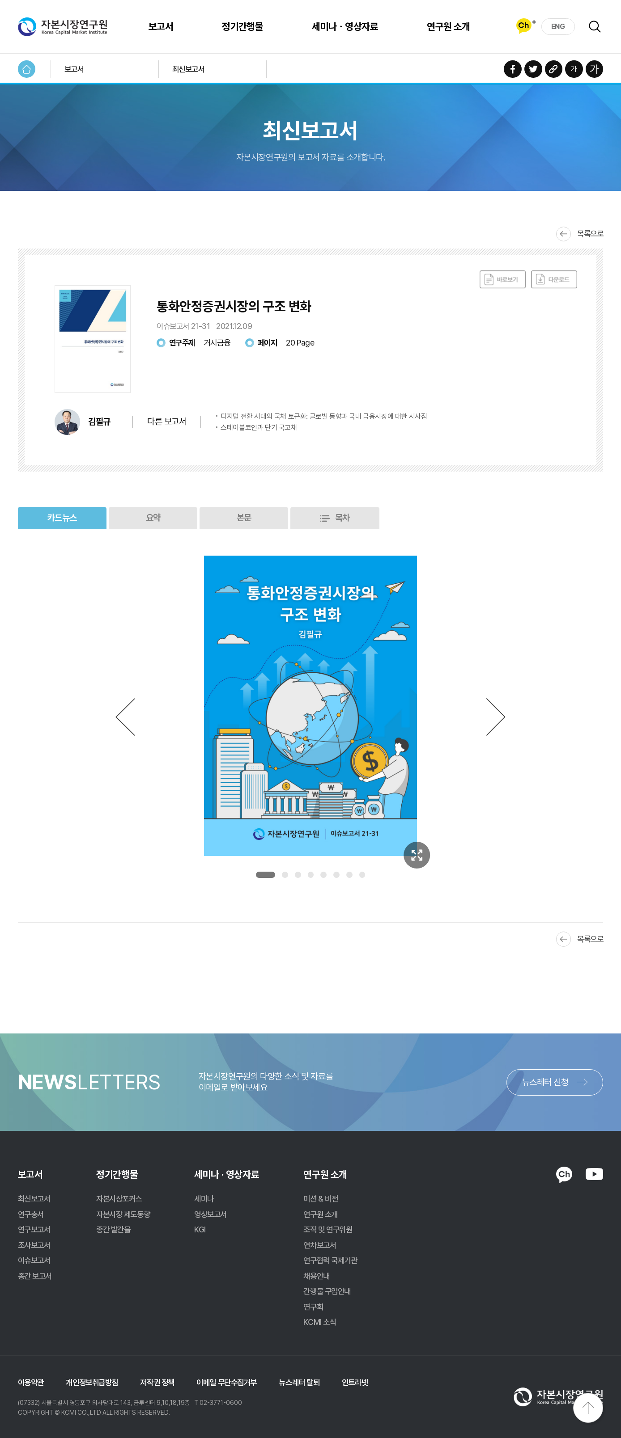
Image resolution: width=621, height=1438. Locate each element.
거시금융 (217, 342)
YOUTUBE (595, 1174)
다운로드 (554, 280)
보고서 (161, 26)
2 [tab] (285, 875)
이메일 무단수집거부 (226, 1382)
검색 (595, 27)
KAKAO (564, 1175)
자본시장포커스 (119, 1198)
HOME (27, 69)
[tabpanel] (310, 706)
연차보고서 (319, 1245)
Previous (125, 717)
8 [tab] (362, 875)
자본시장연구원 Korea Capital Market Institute (62, 27)
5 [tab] (323, 875)
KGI (200, 1229)
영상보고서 (210, 1214)
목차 (342, 517)
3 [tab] (298, 875)
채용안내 (316, 1276)
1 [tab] (266, 875)
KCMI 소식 (319, 1322)
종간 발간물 (113, 1229)
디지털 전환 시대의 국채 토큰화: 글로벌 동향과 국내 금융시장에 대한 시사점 (324, 416)
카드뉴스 (62, 517)
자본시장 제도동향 (123, 1214)
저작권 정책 (157, 1382)
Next (496, 717)
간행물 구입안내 (326, 1291)
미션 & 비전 (320, 1198)
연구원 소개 (448, 26)
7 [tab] (349, 875)
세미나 (204, 1198)
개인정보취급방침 (92, 1382)
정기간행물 (242, 26)
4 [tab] (311, 875)
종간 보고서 (35, 1276)
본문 (244, 517)
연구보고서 (34, 1229)
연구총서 (31, 1214)
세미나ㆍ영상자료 (345, 26)
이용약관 (31, 1382)
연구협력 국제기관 (330, 1260)
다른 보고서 (166, 421)
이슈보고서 (34, 1260)
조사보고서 (34, 1245)
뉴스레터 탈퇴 (299, 1382)
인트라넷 (355, 1382)
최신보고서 (188, 69)
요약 (153, 517)
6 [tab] (336, 875)
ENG (558, 26)
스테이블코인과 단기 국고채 (259, 427)
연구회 (313, 1306)
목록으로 (590, 233)
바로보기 (502, 280)
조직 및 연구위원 (327, 1229)
